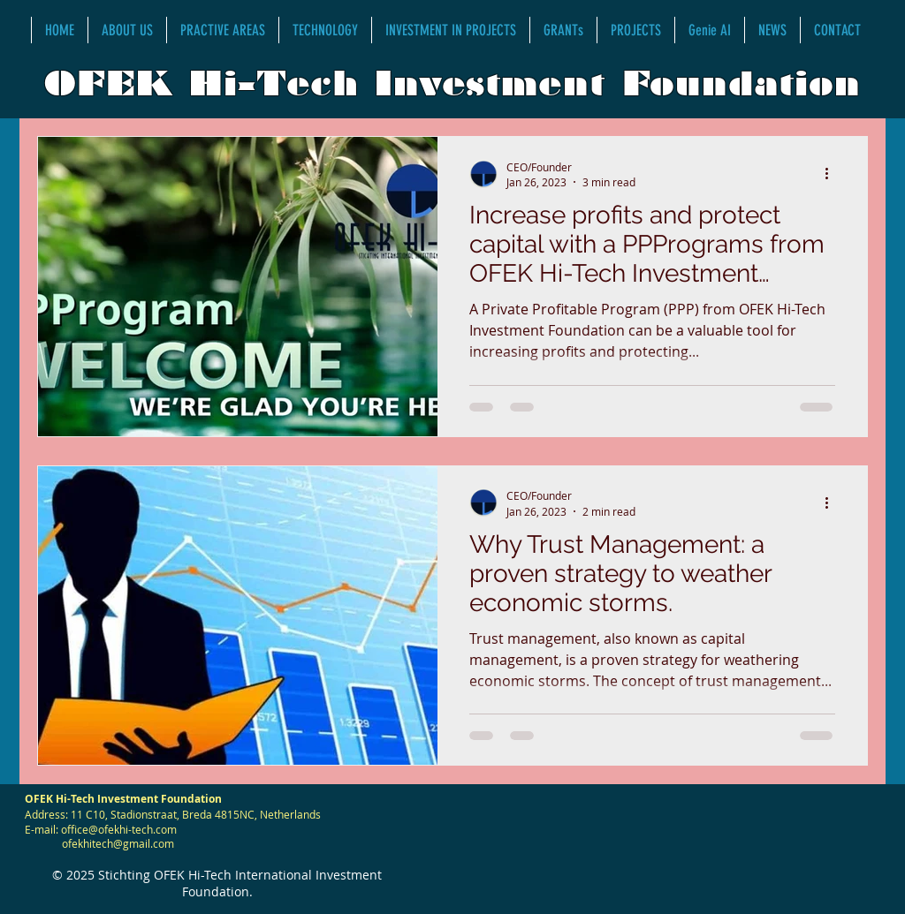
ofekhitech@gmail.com (118, 843)
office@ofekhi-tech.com (119, 829)
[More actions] (832, 174)
